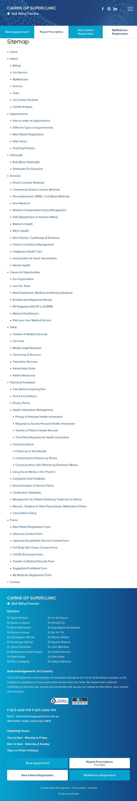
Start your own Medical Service (32, 320)
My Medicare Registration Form (32, 575)
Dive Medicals (21, 203)
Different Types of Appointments (33, 128)
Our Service (20, 72)
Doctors (17, 86)
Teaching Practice (24, 148)
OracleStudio (72, 793)
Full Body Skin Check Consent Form (35, 547)
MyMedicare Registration (100, 775)
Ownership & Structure (27, 355)
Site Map (92, 787)
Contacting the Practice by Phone (36, 458)
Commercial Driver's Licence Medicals (36, 189)
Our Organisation (23, 279)
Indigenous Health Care (27, 251)
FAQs (13, 327)
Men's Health (21, 231)
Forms (14, 520)
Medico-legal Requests (27, 348)
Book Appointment (37, 763)
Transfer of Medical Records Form (33, 561)
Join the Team (21, 286)
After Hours (20, 141)
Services (15, 176)
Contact (15, 582)
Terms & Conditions (25, 396)
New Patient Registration (28, 134)
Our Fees (18, 341)
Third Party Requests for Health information (42, 437)
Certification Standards (27, 492)
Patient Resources (24, 375)
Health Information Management (33, 410)
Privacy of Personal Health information (39, 417)
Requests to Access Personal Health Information (45, 424)
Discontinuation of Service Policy (33, 486)
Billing (17, 66)
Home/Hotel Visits (24, 368)
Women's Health (23, 224)
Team (16, 93)
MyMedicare (20, 79)
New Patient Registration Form (32, 527)
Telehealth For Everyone (28, 169)
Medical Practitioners (26, 313)
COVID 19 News (22, 107)
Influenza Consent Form (27, 534)
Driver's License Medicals (28, 183)
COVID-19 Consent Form (28, 554)
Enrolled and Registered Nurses (32, 300)
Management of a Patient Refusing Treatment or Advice (47, 499)
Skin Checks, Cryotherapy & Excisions (36, 238)
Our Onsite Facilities (25, 100)
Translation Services (25, 362)
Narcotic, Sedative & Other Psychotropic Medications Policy (50, 506)
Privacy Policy (21, 403)
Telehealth (16, 155)
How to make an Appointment (31, 121)
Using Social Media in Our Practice (34, 472)
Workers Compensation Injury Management (39, 210)
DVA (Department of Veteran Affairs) (35, 217)
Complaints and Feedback (29, 479)
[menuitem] (68, 52)
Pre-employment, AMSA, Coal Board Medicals (41, 196)
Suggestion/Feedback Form (30, 568)
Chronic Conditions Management (33, 244)
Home (13, 52)
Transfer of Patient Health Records (36, 430)
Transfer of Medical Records (30, 334)
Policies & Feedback (22, 382)
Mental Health (21, 265)
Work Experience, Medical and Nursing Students (42, 293)
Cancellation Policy (25, 513)
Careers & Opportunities (25, 272)
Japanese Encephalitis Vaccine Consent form (41, 541)
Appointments (19, 114)
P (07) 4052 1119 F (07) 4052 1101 (31, 710)
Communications (23, 444)
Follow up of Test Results (30, 451)
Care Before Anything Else (29, 389)
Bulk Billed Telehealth (26, 162)
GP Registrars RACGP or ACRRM (33, 306)
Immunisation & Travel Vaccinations (35, 258)
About (14, 59)
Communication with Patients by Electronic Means (46, 465)
